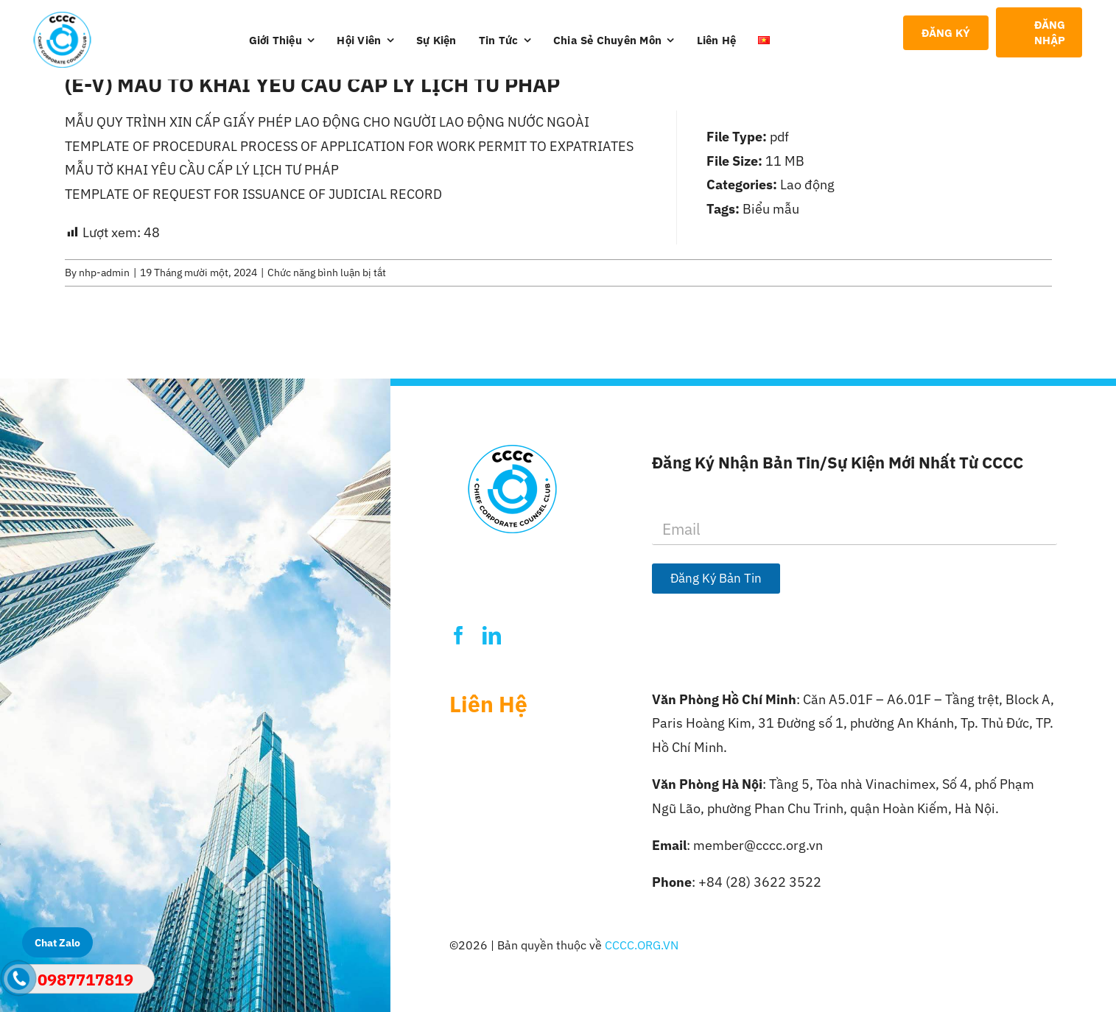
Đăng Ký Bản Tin (716, 578)
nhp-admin (104, 272)
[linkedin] (491, 635)
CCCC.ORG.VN (641, 945)
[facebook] (458, 635)
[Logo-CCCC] (62, 18)
